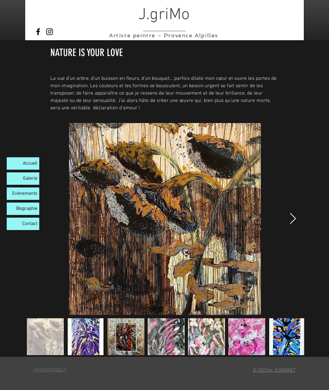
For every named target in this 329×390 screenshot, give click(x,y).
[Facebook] (38, 31)
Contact (29, 224)
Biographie (26, 209)
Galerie (30, 178)
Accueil (30, 163)
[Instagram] (49, 31)
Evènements (24, 194)
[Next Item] (292, 219)
